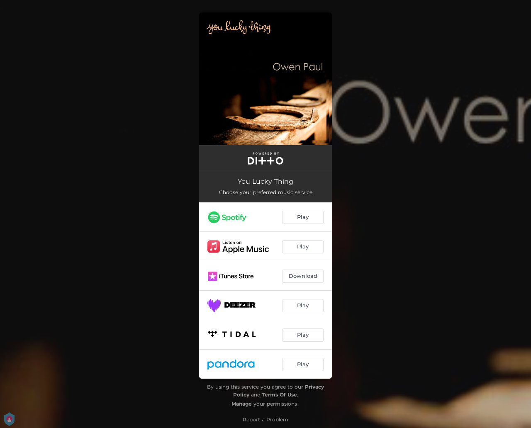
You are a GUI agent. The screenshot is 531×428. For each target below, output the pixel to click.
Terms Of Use (279, 395)
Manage (241, 404)
